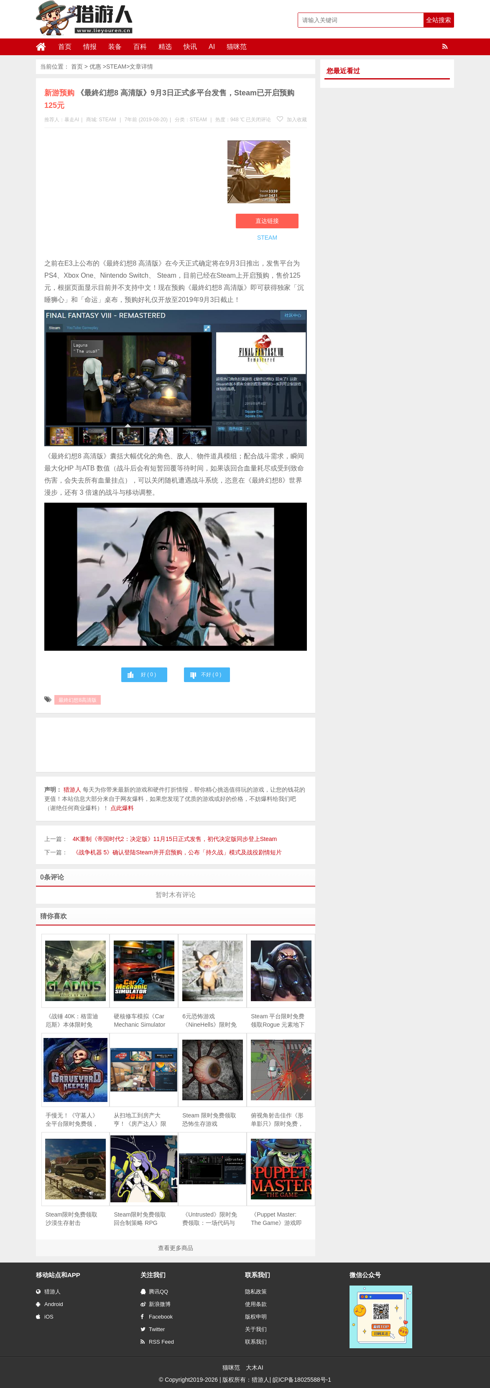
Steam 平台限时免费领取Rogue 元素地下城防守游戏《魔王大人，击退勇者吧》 (278, 1021)
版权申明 (256, 1317)
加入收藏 (292, 120)
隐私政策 (256, 1291)
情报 (90, 46)
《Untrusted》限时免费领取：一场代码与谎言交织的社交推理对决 (209, 1219)
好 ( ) (148, 674)
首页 (64, 46)
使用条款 (256, 1304)
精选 (165, 46)
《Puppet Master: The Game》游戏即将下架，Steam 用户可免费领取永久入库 (277, 1219)
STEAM (116, 66)
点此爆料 (122, 808)
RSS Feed (157, 1342)
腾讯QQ (154, 1291)
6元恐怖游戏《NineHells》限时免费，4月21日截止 (209, 1021)
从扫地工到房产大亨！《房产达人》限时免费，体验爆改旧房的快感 (140, 1120)
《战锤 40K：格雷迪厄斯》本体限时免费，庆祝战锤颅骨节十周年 (72, 1021)
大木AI (254, 1367)
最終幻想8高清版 (78, 700)
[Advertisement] (131, 194)
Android (49, 1304)
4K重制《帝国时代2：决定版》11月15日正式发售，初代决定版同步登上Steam (175, 839)
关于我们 (256, 1329)
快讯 (190, 46)
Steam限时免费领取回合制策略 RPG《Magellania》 (140, 1219)
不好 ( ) (211, 674)
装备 (115, 46)
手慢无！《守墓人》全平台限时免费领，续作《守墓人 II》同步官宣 (72, 1120)
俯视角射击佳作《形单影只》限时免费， (277, 1119)
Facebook (156, 1317)
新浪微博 (155, 1304)
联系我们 (256, 1342)
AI (212, 46)
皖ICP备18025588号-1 (302, 1379)
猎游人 (48, 1291)
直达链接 (267, 220)
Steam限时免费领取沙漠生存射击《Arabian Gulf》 (71, 1219)
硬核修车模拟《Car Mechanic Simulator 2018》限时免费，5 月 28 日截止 (139, 1021)
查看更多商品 (175, 1248)
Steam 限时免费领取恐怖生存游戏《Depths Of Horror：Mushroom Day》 (209, 1120)
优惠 (95, 66)
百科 (140, 46)
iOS (45, 1317)
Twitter (152, 1329)
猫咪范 (237, 46)
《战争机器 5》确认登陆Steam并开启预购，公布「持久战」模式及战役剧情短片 (177, 852)
